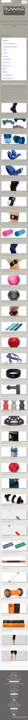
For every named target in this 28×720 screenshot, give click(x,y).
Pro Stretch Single (5, 177)
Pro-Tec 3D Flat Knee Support (8, 192)
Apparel (6, 40)
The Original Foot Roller (7, 505)
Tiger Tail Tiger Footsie (6, 599)
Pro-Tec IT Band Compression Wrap (10, 271)
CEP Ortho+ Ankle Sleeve (7, 114)
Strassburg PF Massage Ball (8, 474)
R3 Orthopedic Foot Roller (7, 411)
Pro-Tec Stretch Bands (6, 365)
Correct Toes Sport (6, 130)
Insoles (5, 56)
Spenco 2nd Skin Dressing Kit (8, 458)
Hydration (6, 66)
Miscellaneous (8, 78)
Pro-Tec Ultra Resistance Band (8, 380)
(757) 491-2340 (19, 25)
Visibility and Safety (10, 47)
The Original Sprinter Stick (7, 521)
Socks (5, 53)
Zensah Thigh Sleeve (6, 662)
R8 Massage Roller (5, 427)
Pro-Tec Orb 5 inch (5, 286)
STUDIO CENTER (23, 717)
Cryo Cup (3, 145)
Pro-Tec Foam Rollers (6, 239)
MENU (24, 2)
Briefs (5, 72)
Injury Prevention (9, 44)
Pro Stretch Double (6, 161)
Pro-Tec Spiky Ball (5, 349)
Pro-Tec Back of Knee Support (8, 224)
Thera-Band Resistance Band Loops (10, 552)
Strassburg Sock (5, 490)
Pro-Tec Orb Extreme (6, 302)
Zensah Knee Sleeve (6, 646)
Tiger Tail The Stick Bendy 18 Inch (9, 584)
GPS (4, 50)
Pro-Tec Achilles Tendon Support (9, 208)
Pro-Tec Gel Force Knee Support (9, 255)
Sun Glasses (7, 59)
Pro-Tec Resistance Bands (7, 333)
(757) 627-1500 (22, 21)
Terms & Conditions (14, 681)
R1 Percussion (4, 396)
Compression (8, 75)
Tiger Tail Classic (5, 568)
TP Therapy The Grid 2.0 (7, 630)
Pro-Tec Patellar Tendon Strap (8, 318)
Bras (4, 69)
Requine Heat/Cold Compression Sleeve (11, 443)
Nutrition (6, 62)
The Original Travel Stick (7, 537)
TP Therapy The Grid (6, 615)
